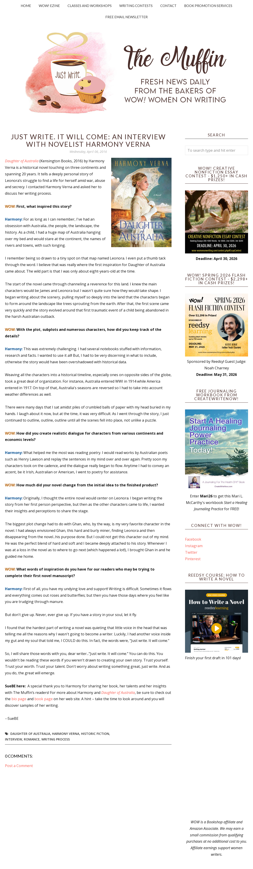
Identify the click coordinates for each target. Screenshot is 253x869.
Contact (168, 6)
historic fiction (95, 733)
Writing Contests (136, 6)
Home (26, 6)
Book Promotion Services (208, 6)
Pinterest (193, 558)
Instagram (194, 545)
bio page (18, 698)
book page (43, 698)
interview (13, 739)
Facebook (193, 539)
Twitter (191, 552)
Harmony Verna (65, 733)
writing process (55, 739)
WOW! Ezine (49, 6)
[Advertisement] (216, 740)
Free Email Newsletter (126, 17)
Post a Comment (19, 765)
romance (32, 739)
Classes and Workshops (90, 6)
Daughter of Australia (21, 160)
